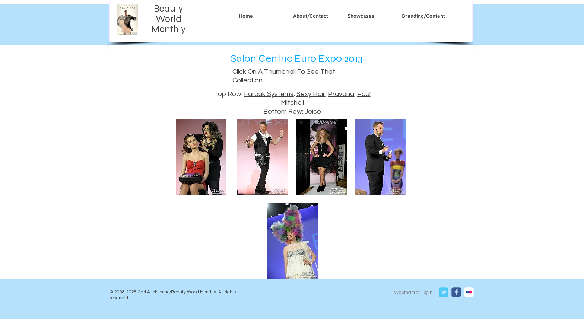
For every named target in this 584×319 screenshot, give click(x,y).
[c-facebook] (456, 292)
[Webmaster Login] (413, 292)
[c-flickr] (469, 292)
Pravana (341, 94)
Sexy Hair (310, 94)
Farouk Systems (268, 94)
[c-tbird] (443, 292)
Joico (313, 111)
